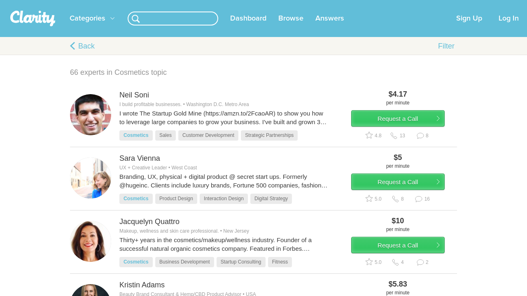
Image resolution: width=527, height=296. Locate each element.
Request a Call (408, 133)
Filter (446, 56)
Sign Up (469, 28)
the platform (57, 4)
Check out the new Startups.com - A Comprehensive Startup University (362, 5)
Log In (509, 28)
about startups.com (481, 5)
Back (86, 56)
